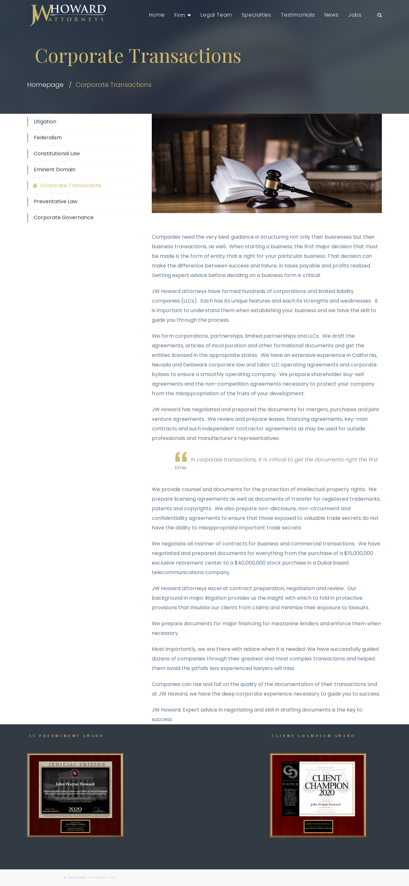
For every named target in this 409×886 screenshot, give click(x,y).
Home (157, 15)
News (332, 15)
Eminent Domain (54, 169)
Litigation (45, 121)
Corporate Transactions (70, 185)
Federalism (48, 137)
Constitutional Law (57, 153)
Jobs (355, 15)
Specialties (256, 15)
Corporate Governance (64, 217)
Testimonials (298, 15)
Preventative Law (55, 201)
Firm (179, 15)
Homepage (45, 84)
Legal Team (216, 15)
